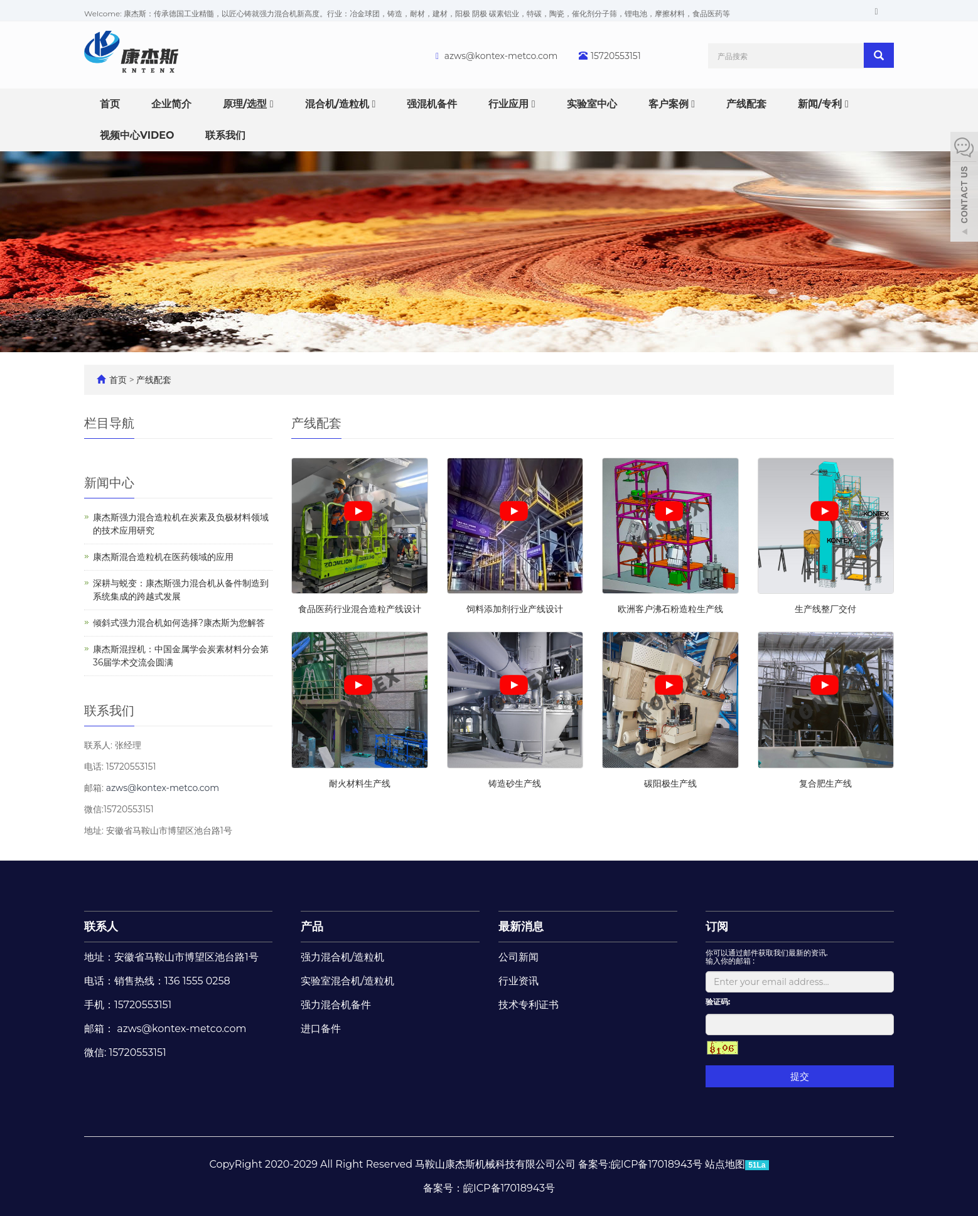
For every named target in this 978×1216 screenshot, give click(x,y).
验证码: (718, 1001)
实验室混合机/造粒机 (347, 981)
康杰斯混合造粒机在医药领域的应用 (163, 556)
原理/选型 (248, 104)
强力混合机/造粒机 (342, 957)
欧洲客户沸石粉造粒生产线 (670, 609)
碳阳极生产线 (670, 783)
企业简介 (171, 104)
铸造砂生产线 (514, 783)
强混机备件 (432, 104)
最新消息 (521, 927)
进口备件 (321, 1029)
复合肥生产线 (825, 783)
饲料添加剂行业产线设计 (514, 609)
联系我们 (225, 135)
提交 (799, 1076)
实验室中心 (592, 104)
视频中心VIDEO (137, 135)
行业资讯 (518, 981)
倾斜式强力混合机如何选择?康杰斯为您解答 (179, 622)
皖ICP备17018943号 (509, 1188)
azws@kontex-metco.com (501, 56)
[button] (272, 104)
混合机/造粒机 (340, 104)
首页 (110, 104)
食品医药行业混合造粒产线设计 (359, 609)
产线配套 (746, 104)
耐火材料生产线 (359, 783)
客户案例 (671, 104)
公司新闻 (518, 957)
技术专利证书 (528, 1005)
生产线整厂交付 (825, 609)
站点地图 (725, 1164)
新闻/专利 (823, 104)
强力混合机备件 (336, 1005)
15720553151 (616, 56)
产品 (312, 927)
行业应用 (511, 104)
